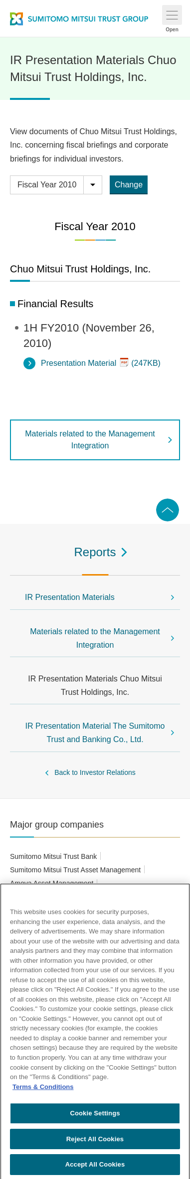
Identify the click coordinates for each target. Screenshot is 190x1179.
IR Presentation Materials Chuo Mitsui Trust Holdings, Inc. (95, 685)
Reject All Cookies (95, 1142)
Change (129, 184)
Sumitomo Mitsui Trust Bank (53, 856)
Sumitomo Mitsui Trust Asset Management (75, 870)
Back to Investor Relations (95, 772)
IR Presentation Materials (70, 597)
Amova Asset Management (51, 883)
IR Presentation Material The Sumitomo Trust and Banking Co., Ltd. (95, 733)
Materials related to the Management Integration (90, 439)
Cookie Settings (95, 1116)
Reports (95, 552)
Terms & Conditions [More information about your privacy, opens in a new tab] (43, 1090)
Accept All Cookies (95, 1168)
